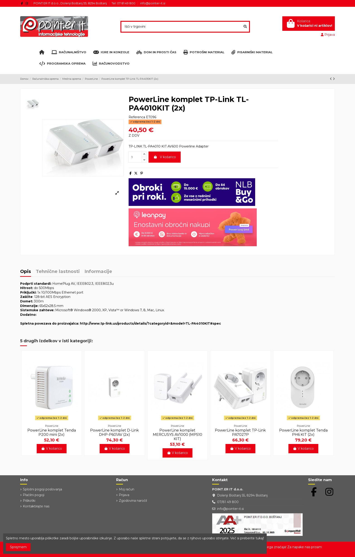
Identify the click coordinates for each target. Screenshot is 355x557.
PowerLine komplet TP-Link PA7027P (240, 432)
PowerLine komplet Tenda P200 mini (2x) (51, 432)
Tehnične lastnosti (58, 271)
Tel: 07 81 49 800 (124, 3)
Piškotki (29, 501)
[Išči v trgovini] (245, 26)
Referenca (137, 117)
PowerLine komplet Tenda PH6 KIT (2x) (303, 432)
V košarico (164, 157)
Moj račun (126, 489)
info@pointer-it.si (152, 3)
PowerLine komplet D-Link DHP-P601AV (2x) (114, 432)
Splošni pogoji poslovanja (42, 489)
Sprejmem (18, 547)
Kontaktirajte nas (36, 506)
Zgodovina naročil (133, 501)
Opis (25, 271)
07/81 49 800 (228, 502)
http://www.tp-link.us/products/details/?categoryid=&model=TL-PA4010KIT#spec (150, 323)
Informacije (98, 271)
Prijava (124, 495)
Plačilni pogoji (33, 495)
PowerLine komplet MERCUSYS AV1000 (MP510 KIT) (177, 434)
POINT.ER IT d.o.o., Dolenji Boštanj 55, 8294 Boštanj (71, 3)
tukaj (259, 538)
